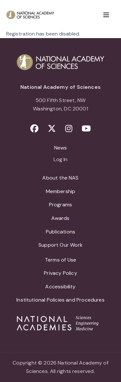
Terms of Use (60, 259)
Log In (60, 160)
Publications (60, 231)
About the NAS (60, 177)
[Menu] (106, 14)
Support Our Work (60, 245)
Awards (60, 218)
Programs (60, 204)
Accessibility (60, 286)
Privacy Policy (60, 273)
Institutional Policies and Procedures (60, 299)
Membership (61, 191)
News (60, 147)
